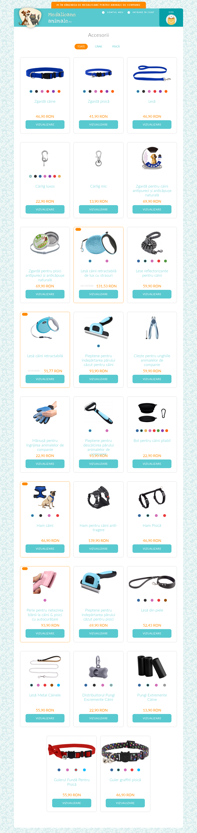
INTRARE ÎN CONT (143, 12)
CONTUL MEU (114, 12)
